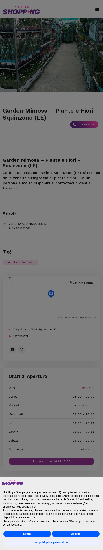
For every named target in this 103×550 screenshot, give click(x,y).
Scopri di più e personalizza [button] (51, 542)
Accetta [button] (75, 533)
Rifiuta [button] (27, 533)
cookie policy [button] (29, 506)
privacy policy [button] (47, 495)
